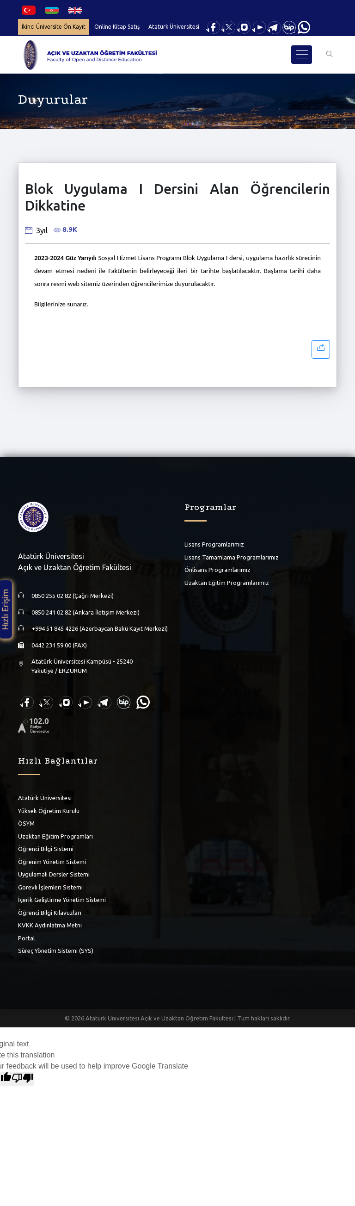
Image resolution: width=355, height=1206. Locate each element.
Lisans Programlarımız (214, 544)
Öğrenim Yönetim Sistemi (52, 861)
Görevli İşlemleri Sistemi (50, 886)
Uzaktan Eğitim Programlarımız (226, 582)
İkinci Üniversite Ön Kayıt (54, 27)
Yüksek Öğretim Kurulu (49, 810)
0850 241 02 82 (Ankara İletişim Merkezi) (85, 612)
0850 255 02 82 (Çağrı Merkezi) (72, 595)
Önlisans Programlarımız (217, 569)
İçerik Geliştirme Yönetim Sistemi (62, 899)
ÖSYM (26, 823)
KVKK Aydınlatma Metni (50, 925)
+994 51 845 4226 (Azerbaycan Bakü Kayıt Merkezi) (99, 628)
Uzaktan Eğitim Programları (55, 836)
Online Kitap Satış (117, 27)
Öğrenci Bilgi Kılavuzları (49, 912)
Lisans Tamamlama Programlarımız (231, 556)
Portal (26, 937)
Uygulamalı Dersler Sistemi (54, 874)
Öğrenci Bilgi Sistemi (45, 848)
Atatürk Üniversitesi (173, 27)
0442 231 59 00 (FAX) (59, 644)
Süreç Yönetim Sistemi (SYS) (55, 950)
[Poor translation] (23, 1079)
